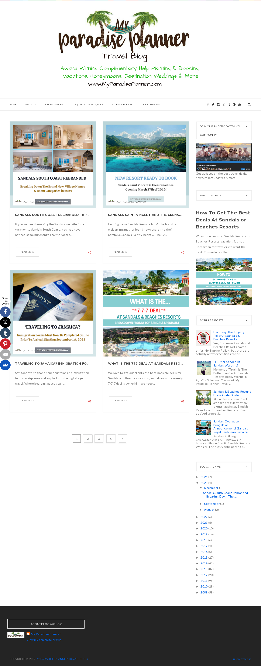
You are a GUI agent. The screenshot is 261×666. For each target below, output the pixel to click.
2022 (204, 517)
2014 (204, 563)
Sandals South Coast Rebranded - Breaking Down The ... (226, 494)
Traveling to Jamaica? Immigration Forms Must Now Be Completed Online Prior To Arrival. (53, 363)
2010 (204, 586)
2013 (204, 569)
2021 (204, 522)
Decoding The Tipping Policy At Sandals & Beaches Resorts (228, 335)
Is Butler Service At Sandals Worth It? (227, 363)
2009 (204, 592)
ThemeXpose (242, 659)
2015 (204, 557)
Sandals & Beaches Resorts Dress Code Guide (232, 393)
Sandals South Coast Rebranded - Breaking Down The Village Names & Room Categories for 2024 (53, 215)
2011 (204, 580)
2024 (204, 477)
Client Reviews (151, 104)
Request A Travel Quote (88, 104)
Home (13, 104)
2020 (204, 528)
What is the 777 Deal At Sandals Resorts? (146, 363)
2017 (204, 546)
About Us (31, 104)
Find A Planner (54, 104)
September (212, 503)
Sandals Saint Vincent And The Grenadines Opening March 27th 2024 (146, 215)
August (209, 509)
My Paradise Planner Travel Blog (62, 658)
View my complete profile (44, 640)
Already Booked (122, 104)
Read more (28, 252)
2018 (204, 540)
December (211, 487)
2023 (204, 483)
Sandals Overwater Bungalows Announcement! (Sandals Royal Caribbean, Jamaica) (231, 426)
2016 (204, 551)
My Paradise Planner (46, 634)
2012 (204, 575)
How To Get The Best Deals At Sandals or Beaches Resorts (223, 220)
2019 (204, 534)
